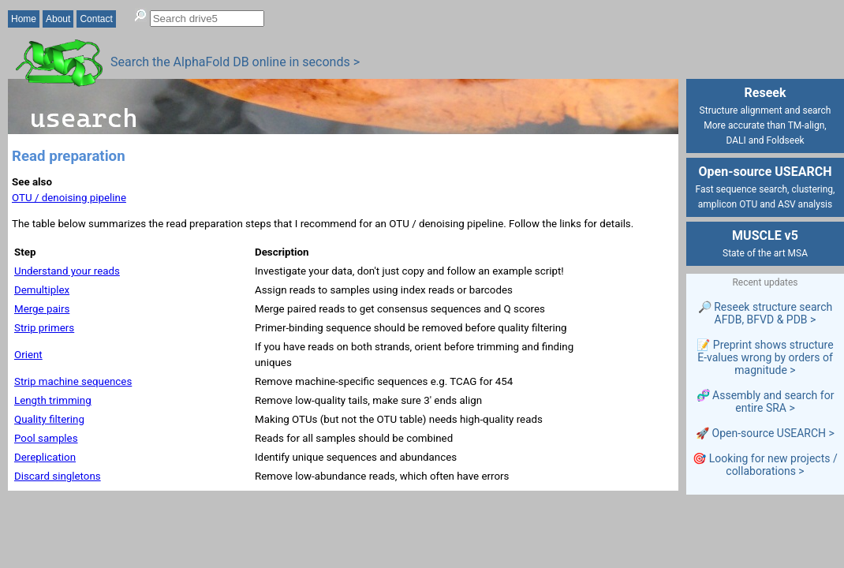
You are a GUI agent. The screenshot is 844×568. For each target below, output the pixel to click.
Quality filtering (49, 419)
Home (23, 18)
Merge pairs (41, 309)
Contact (96, 18)
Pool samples (46, 438)
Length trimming (52, 400)
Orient (28, 355)
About (58, 18)
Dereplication (45, 457)
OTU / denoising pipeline (69, 198)
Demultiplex (41, 290)
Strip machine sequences (73, 381)
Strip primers (44, 328)
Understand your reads (67, 271)
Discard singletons (57, 476)
